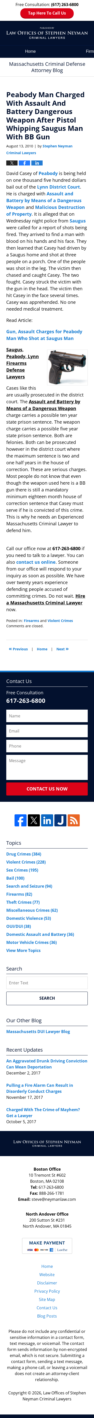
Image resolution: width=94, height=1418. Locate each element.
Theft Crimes (23, 902)
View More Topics (23, 950)
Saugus (78, 221)
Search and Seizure (29, 886)
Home (30, 51)
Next (62, 648)
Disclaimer (47, 1283)
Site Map (47, 1299)
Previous (18, 648)
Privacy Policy (47, 1291)
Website (47, 1274)
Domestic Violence (28, 918)
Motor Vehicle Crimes (31, 942)
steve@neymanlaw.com (54, 1199)
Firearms (31, 620)
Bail (15, 878)
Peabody (49, 173)
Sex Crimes (22, 870)
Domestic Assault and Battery (40, 934)
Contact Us (47, 1308)
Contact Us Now (47, 789)
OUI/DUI (18, 926)
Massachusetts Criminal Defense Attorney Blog (47, 33)
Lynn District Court (58, 187)
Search (47, 998)
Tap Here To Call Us (47, 13)
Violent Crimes (60, 620)
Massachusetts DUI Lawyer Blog (38, 1031)
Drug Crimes (23, 854)
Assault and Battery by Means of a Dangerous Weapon (43, 200)
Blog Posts (47, 1316)
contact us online (36, 562)
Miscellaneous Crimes (32, 910)
